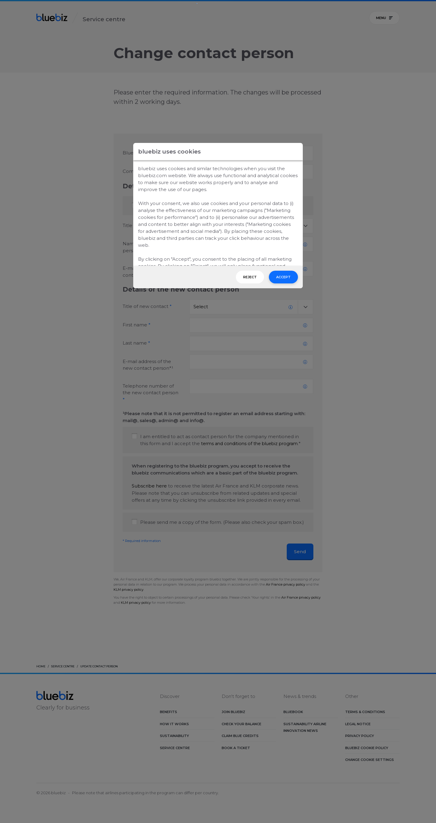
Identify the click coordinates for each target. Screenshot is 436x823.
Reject (250, 277)
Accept (283, 277)
